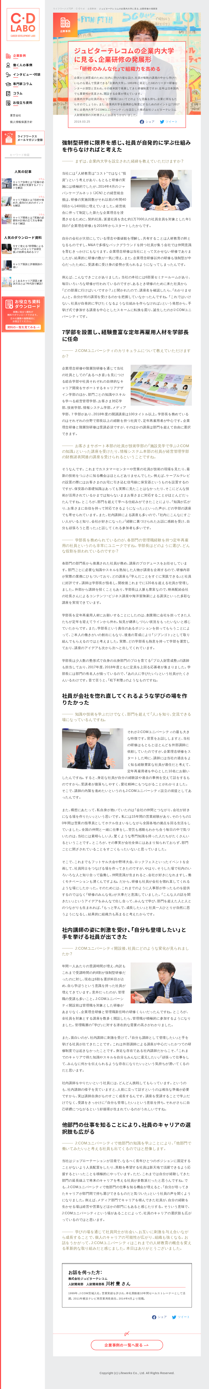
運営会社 (15, 115)
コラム (18, 93)
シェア (150, 121)
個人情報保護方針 (21, 122)
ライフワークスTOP (63, 8)
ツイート (172, 121)
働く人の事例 (22, 65)
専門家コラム (22, 84)
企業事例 (19, 55)
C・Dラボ (80, 8)
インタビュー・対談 (27, 74)
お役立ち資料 (22, 102)
